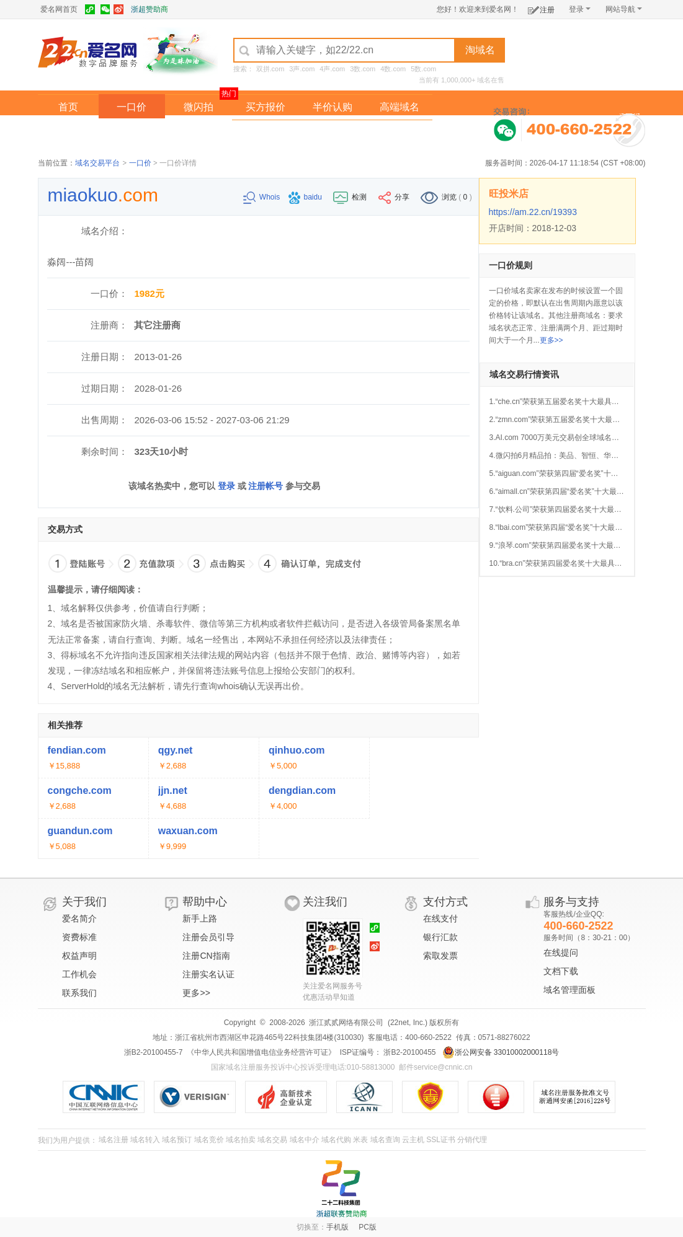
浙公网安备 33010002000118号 (501, 1052)
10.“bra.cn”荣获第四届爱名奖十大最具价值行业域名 (574, 563)
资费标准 (79, 937)
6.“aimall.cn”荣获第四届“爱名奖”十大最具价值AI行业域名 (582, 491)
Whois (262, 197)
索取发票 (440, 956)
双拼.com (270, 69)
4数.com (393, 69)
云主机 (413, 1139)
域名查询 (385, 1139)
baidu (306, 197)
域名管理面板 (569, 990)
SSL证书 (440, 1139)
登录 (580, 9)
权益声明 (79, 956)
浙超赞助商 (149, 9)
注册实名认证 (208, 974)
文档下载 (560, 971)
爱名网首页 (59, 9)
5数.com (423, 69)
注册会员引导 (208, 937)
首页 (68, 107)
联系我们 (79, 993)
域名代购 (336, 1139)
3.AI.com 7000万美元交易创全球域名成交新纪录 (569, 437)
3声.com (302, 69)
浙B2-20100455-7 (153, 1052)
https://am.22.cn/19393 (533, 212)
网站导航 (623, 9)
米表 (360, 1139)
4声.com (332, 69)
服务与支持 (571, 902)
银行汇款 (440, 937)
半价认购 (332, 107)
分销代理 (472, 1139)
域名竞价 (209, 1139)
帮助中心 (204, 902)
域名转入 (145, 1139)
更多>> (551, 340)
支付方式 (445, 902)
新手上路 (199, 918)
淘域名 (480, 50)
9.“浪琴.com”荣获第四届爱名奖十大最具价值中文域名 (577, 545)
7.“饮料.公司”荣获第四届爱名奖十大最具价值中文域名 (577, 509)
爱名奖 (399, 132)
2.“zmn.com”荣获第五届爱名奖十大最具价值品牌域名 (577, 419)
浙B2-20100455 (408, 1052)
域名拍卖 (332, 132)
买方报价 (265, 107)
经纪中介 (265, 132)
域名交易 (272, 1139)
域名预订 (177, 1139)
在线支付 (440, 918)
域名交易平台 (97, 163)
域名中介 (304, 1139)
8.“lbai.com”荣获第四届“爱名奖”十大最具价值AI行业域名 (581, 527)
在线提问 (560, 952)
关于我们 (84, 902)
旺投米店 (509, 193)
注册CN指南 (206, 956)
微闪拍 (198, 107)
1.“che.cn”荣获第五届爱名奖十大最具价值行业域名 (572, 401)
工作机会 (79, 974)
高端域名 (399, 107)
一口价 (131, 107)
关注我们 (325, 902)
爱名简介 (79, 918)
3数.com (362, 69)
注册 (541, 8)
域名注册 (113, 1139)
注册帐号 (265, 486)
